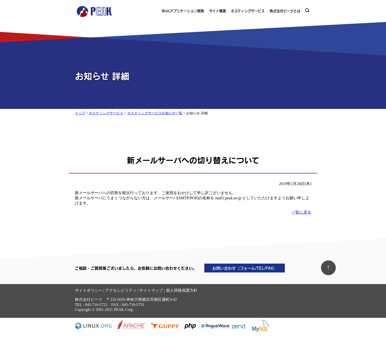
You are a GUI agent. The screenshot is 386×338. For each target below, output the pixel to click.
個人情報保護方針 (181, 290)
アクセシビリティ (121, 290)
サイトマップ (151, 290)
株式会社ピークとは (285, 11)
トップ (80, 113)
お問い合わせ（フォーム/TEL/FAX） (244, 268)
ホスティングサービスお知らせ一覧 (154, 113)
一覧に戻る (301, 212)
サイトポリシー (88, 290)
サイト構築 (217, 11)
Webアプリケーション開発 (183, 11)
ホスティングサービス (248, 11)
